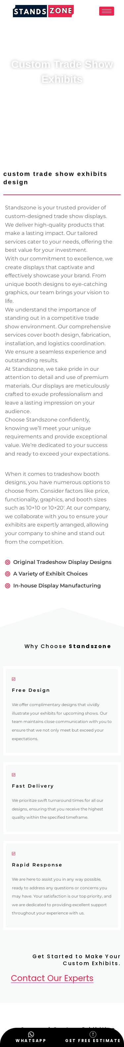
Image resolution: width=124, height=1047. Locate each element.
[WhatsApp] (31, 1034)
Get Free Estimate (93, 1040)
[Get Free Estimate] (93, 1034)
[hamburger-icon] (106, 11)
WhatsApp (31, 1040)
